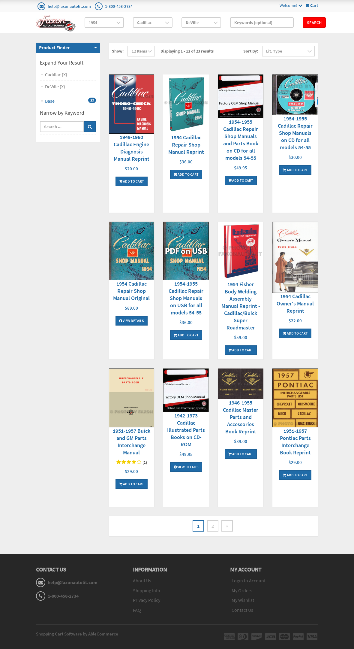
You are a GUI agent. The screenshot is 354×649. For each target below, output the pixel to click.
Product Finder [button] (54, 47)
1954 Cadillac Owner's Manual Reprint (295, 303)
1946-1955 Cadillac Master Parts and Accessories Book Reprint (240, 417)
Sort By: (250, 51)
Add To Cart (131, 181)
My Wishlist (243, 600)
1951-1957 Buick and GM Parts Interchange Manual (131, 441)
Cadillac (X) (56, 74)
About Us (142, 581)
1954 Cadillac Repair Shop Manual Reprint (186, 144)
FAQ (137, 610)
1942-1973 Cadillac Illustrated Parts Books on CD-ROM (186, 430)
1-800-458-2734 (119, 6)
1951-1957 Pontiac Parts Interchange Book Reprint (295, 441)
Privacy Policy (146, 600)
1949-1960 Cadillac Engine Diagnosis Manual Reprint (131, 148)
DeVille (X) (55, 86)
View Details (131, 320)
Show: (118, 51)
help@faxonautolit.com (69, 6)
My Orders (242, 590)
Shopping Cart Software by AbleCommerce (77, 634)
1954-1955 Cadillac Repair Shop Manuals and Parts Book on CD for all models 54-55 (240, 139)
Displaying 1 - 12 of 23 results (187, 51)
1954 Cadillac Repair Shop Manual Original (131, 291)
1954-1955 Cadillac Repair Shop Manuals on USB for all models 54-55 (186, 298)
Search (314, 22)
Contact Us (242, 610)
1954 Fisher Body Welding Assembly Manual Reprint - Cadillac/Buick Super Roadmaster (240, 306)
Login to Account (249, 581)
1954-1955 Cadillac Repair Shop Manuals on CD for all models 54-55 (295, 133)
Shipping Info (146, 590)
